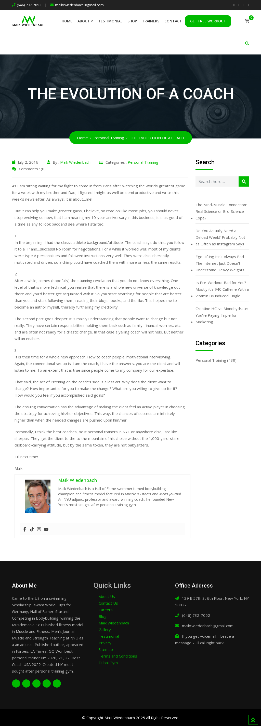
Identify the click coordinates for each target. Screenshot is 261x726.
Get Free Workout (208, 21)
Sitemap (106, 649)
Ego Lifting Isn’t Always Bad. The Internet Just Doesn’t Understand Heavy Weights (220, 263)
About (83, 21)
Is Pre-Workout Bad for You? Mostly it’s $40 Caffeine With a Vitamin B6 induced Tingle (222, 289)
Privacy (105, 642)
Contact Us (108, 603)
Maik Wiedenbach (75, 162)
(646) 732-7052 (29, 5)
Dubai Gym (108, 662)
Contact (173, 21)
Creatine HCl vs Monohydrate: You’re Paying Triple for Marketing (221, 315)
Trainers (150, 21)
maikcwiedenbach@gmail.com (79, 5)
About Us (107, 596)
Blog (103, 616)
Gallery (105, 629)
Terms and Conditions (118, 656)
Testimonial (110, 21)
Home (67, 21)
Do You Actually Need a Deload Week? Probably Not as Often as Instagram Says (220, 237)
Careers (106, 609)
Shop (132, 21)
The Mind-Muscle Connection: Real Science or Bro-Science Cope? (221, 211)
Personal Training (143, 162)
